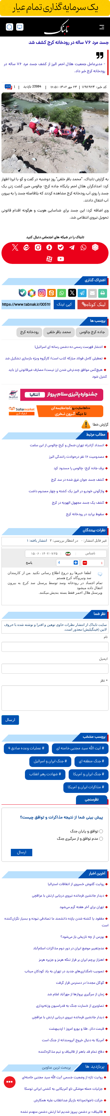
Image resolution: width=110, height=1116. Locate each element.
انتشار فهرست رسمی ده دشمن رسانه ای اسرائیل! (69, 347)
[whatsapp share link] (61, 293)
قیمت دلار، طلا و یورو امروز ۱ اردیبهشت (76, 1029)
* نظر (104, 681)
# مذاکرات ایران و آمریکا (86, 787)
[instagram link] (38, 247)
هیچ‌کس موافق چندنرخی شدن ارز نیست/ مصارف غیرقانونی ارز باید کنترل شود (58, 374)
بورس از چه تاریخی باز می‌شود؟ (82, 937)
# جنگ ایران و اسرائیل (50, 761)
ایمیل (103, 659)
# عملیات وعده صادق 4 (26, 748)
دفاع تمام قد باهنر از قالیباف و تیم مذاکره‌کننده (71, 1052)
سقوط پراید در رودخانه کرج (85, 514)
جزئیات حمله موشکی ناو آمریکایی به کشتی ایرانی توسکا (63, 1089)
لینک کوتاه (94, 304)
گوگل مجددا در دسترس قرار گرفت (80, 983)
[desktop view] (19, 27)
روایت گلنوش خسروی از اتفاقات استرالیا (76, 884)
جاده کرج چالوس (92, 332)
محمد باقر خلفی (59, 332)
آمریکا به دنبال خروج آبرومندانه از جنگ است (73, 1040)
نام (106, 637)
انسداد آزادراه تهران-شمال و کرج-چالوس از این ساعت (67, 445)
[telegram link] (72, 247)
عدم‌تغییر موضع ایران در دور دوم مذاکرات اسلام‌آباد (68, 948)
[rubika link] (95, 247)
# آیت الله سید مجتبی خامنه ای (80, 748)
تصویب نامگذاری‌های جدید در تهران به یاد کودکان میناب (64, 971)
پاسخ (29, 562)
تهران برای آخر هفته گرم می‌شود (82, 907)
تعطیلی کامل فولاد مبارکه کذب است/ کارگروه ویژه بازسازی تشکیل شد (54, 358)
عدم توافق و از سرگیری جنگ (77, 839)
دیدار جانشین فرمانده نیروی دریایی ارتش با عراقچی (68, 896)
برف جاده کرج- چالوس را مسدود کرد (79, 468)
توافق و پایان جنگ (84, 831)
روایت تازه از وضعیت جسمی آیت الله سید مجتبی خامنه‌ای (62, 1077)
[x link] (15, 247)
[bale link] (61, 247)
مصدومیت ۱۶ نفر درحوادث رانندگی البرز (76, 457)
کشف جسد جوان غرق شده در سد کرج (77, 480)
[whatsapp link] (83, 247)
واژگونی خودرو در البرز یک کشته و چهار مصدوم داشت (66, 491)
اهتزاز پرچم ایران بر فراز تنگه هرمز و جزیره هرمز (71, 960)
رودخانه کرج (29, 332)
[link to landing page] (56, 27)
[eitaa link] (26, 247)
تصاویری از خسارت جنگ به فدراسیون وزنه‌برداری (70, 1006)
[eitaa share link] (51, 293)
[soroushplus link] (49, 247)
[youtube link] (61, 258)
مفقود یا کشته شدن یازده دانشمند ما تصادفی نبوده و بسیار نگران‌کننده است (56, 922)
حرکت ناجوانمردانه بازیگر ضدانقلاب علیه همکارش (68, 1100)
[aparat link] (49, 258)
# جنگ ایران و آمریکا (88, 774)
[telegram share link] (82, 293)
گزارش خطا (101, 425)
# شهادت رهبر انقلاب (45, 774)
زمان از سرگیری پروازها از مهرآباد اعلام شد (75, 994)
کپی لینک (64, 304)
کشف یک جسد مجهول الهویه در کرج (78, 503)
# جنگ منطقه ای (91, 761)
